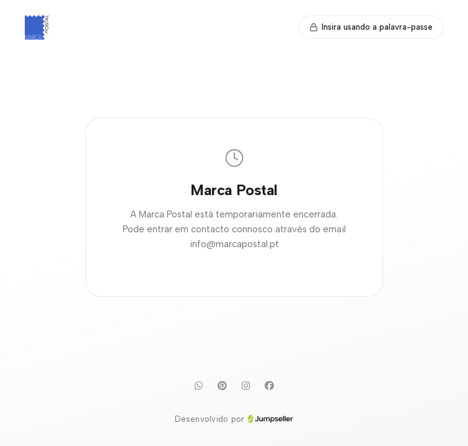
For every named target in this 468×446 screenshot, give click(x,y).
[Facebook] (269, 386)
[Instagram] (246, 386)
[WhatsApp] (199, 386)
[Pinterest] (222, 386)
